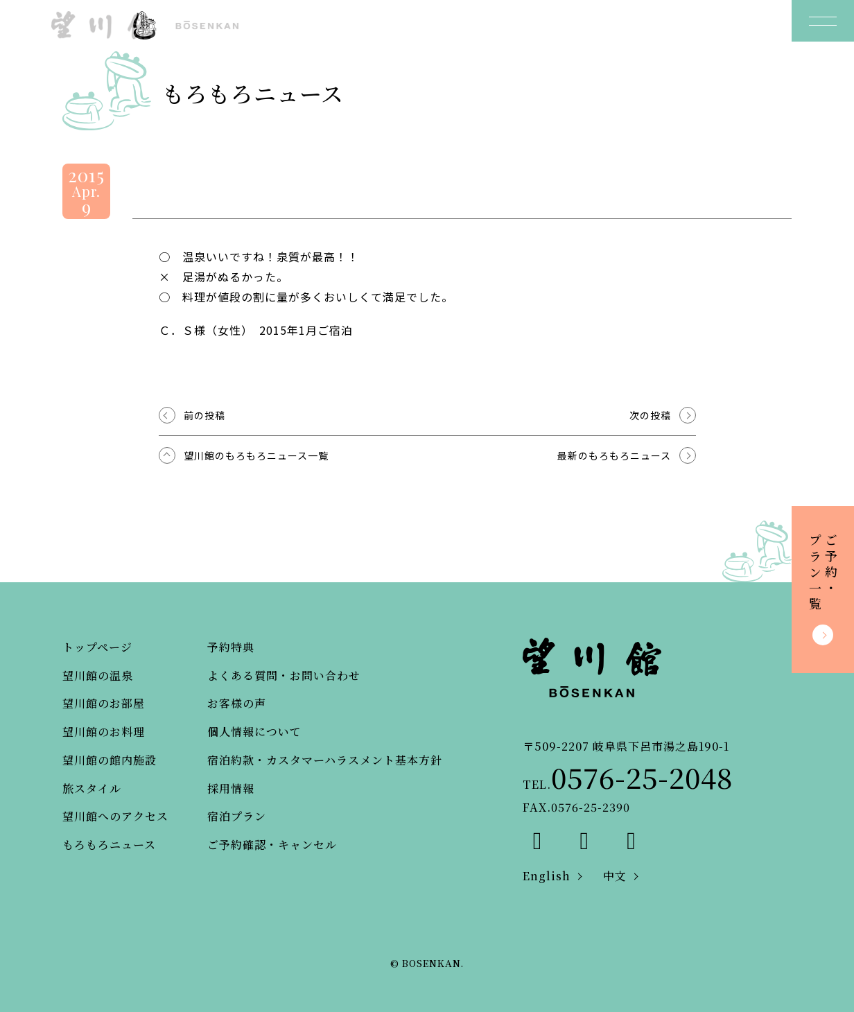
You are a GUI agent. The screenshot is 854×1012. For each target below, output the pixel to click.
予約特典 (230, 647)
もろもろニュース (109, 845)
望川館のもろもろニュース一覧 (256, 455)
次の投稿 (650, 415)
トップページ (97, 647)
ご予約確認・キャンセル (272, 845)
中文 (615, 876)
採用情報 (230, 788)
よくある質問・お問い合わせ (283, 675)
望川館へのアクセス (115, 816)
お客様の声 (236, 703)
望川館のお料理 (103, 732)
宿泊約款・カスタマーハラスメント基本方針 (324, 760)
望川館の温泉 (97, 675)
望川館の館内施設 (109, 760)
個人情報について (254, 732)
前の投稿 (204, 415)
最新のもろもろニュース (614, 455)
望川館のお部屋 (103, 703)
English (546, 876)
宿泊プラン (236, 816)
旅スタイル (91, 788)
